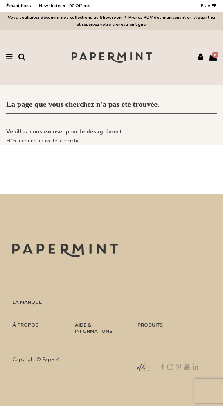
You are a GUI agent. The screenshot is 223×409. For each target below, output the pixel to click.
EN (204, 6)
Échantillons (19, 6)
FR (214, 6)
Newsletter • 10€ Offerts (64, 6)
